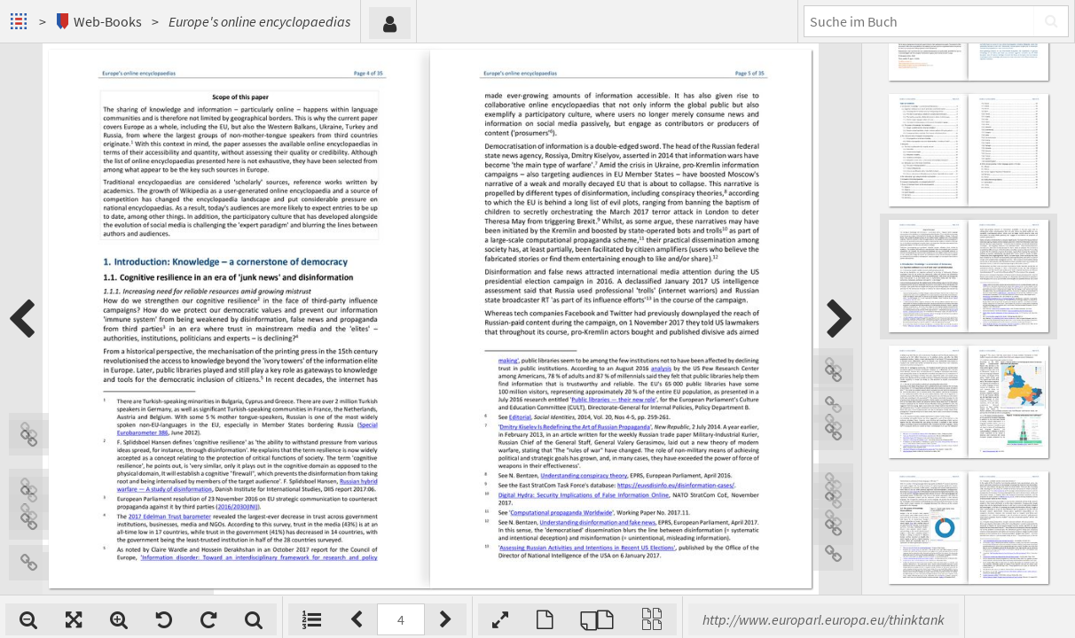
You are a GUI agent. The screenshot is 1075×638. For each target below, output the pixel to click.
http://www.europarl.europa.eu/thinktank (823, 619)
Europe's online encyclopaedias (259, 21)
